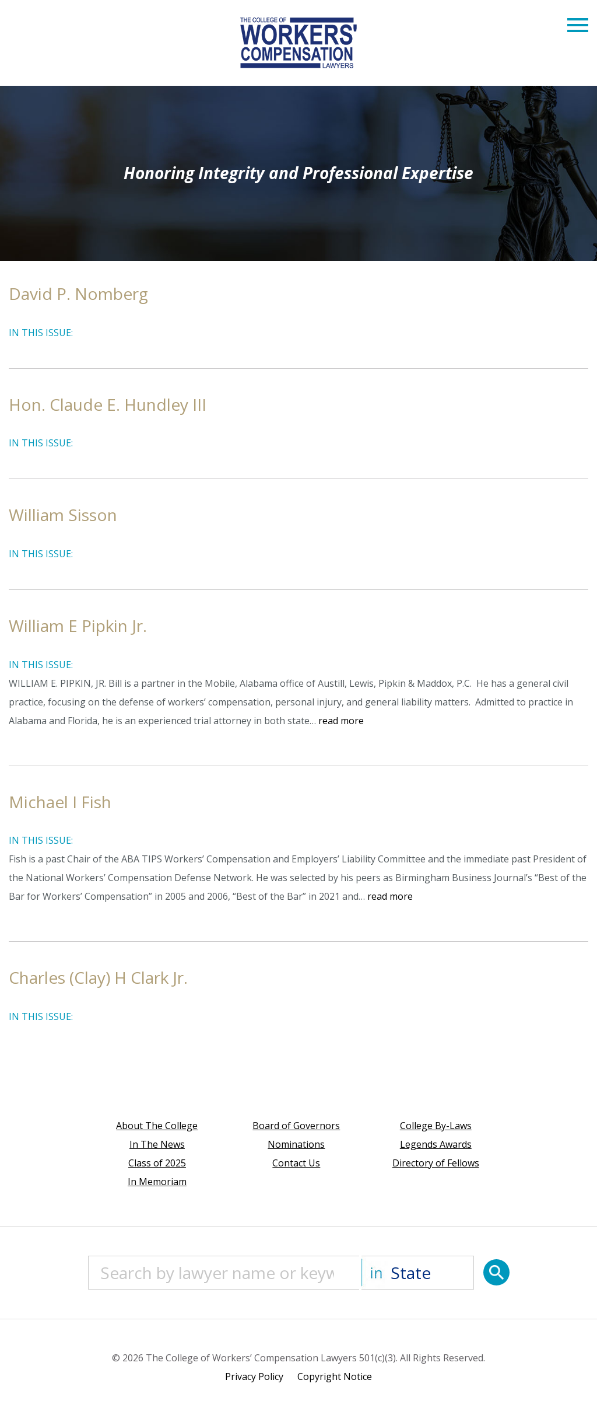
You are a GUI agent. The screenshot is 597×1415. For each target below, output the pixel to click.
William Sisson (63, 515)
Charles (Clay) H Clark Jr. (98, 977)
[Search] (496, 1272)
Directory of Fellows (435, 1163)
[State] (417, 1273)
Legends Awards (436, 1144)
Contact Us (296, 1163)
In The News (157, 1144)
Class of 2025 (157, 1163)
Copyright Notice (334, 1376)
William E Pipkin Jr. (78, 625)
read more (341, 720)
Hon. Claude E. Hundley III (107, 404)
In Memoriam (157, 1181)
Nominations (296, 1144)
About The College (157, 1125)
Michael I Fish (60, 802)
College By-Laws (436, 1125)
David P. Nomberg (78, 293)
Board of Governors (296, 1125)
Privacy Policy (254, 1376)
